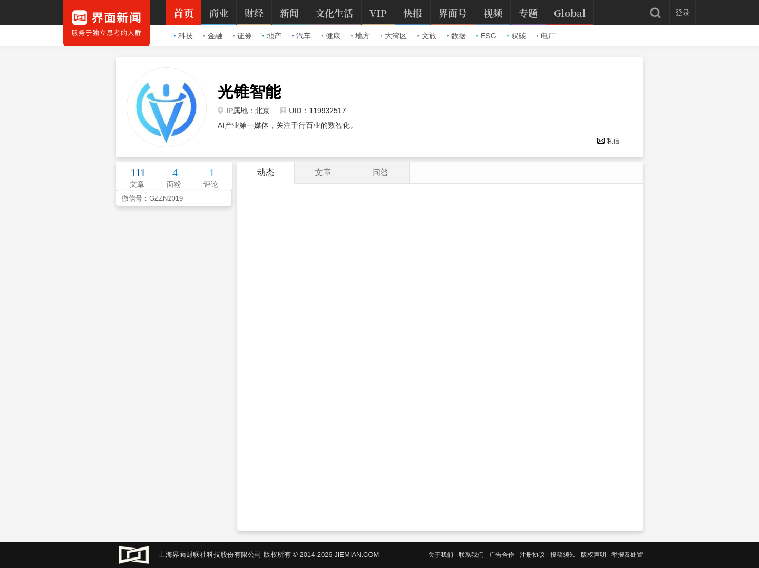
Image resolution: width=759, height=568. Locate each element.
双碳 (516, 36)
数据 (456, 36)
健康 (331, 36)
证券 (242, 36)
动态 (265, 172)
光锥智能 (249, 92)
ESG (486, 36)
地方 (360, 36)
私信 (608, 141)
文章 (323, 172)
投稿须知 (563, 555)
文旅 (426, 36)
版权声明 (593, 555)
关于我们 (440, 555)
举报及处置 (627, 555)
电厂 (546, 36)
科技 (183, 36)
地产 (271, 36)
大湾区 (394, 36)
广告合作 (501, 555)
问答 (380, 172)
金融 (212, 36)
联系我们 (471, 555)
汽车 (301, 36)
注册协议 (532, 555)
